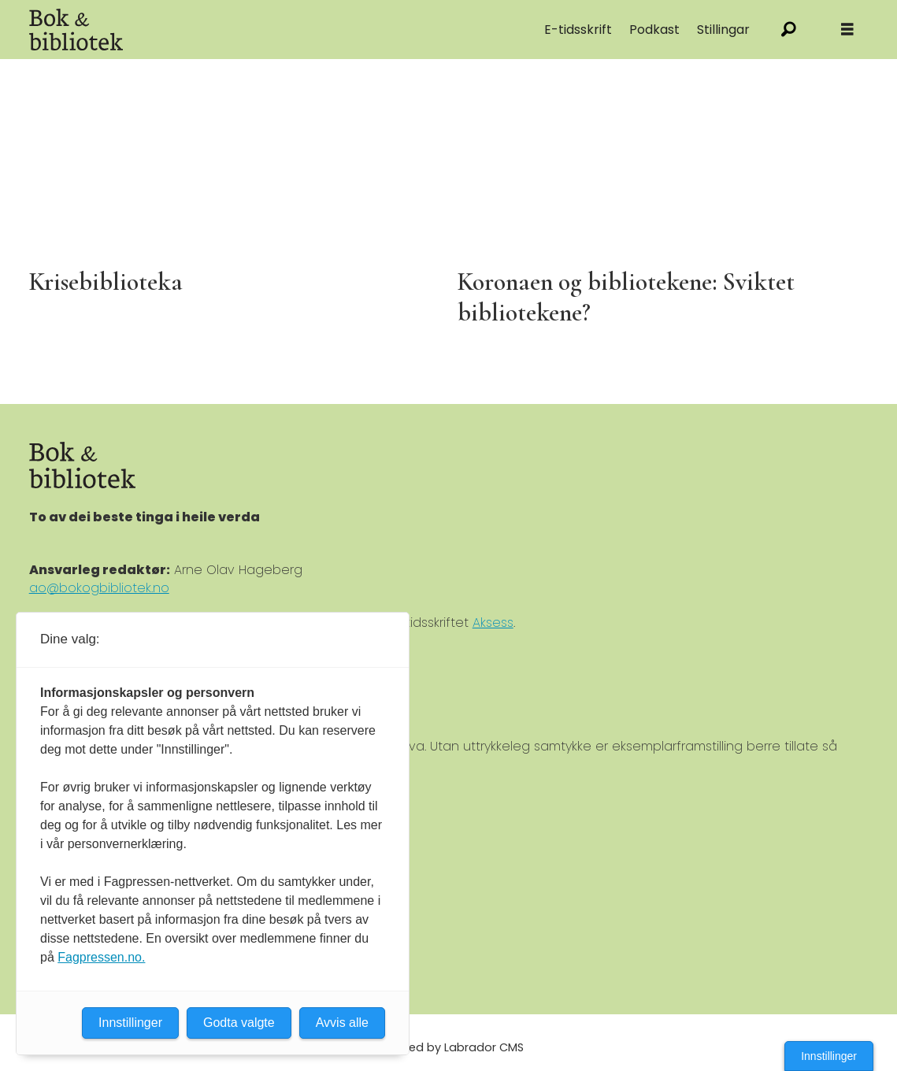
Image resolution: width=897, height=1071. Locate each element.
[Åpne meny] (847, 29)
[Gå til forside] (76, 29)
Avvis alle (342, 1022)
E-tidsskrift (578, 29)
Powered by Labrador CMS (449, 1047)
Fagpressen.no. (101, 957)
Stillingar (723, 29)
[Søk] (788, 29)
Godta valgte (239, 1022)
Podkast (654, 29)
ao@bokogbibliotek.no (99, 588)
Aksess (493, 622)
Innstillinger (829, 1056)
